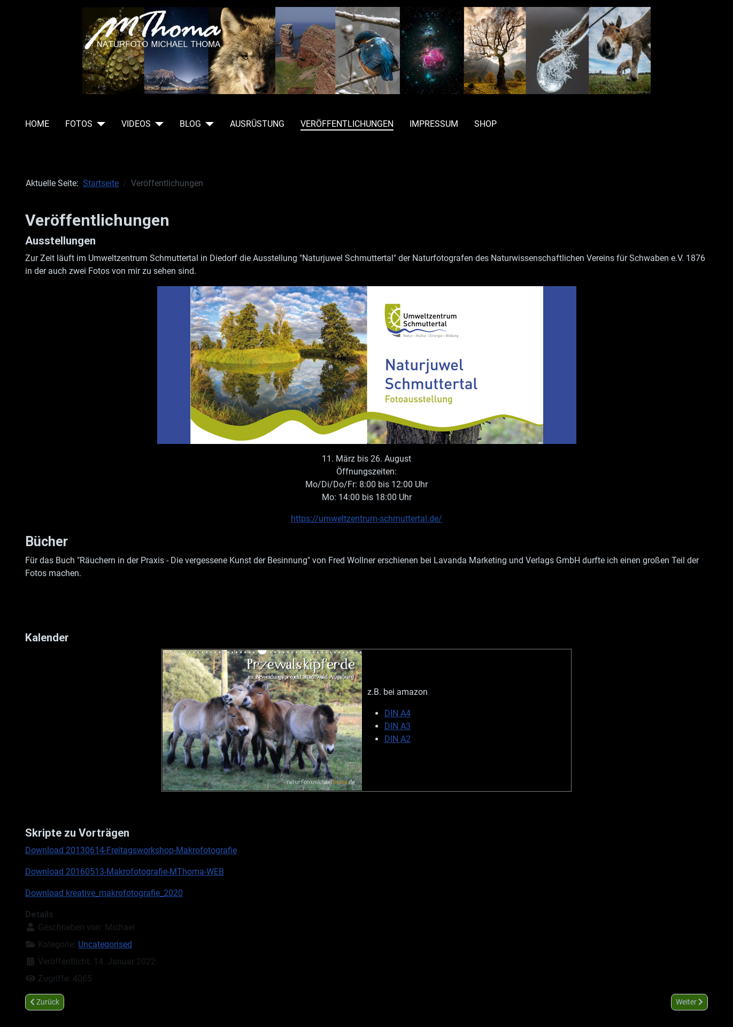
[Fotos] (98, 124)
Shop (485, 124)
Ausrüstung (257, 124)
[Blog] (207, 124)
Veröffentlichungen (346, 124)
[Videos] (157, 124)
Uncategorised (105, 944)
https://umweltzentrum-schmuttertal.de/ (366, 519)
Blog (190, 124)
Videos (136, 124)
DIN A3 (397, 726)
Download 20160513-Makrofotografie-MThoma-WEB (124, 872)
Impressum (434, 124)
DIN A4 (397, 713)
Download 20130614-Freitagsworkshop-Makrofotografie (131, 850)
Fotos (78, 124)
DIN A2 (397, 739)
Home (37, 124)
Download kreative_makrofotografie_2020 (104, 893)
